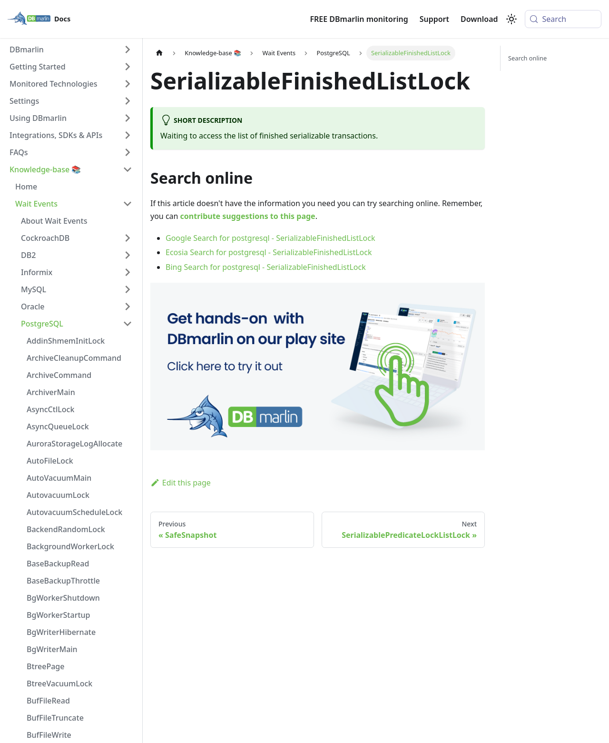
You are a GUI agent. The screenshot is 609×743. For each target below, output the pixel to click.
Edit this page (180, 482)
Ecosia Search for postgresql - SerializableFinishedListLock (269, 252)
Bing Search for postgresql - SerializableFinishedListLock (266, 267)
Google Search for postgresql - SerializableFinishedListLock (270, 238)
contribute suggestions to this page (247, 216)
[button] (71, 49)
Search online (527, 58)
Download (479, 19)
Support (434, 19)
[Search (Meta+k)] (563, 19)
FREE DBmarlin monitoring (359, 19)
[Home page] (159, 53)
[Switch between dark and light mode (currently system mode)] (511, 19)
